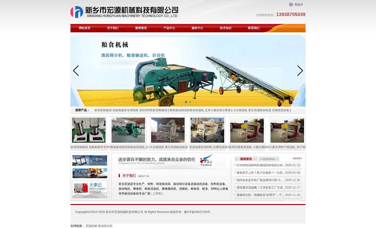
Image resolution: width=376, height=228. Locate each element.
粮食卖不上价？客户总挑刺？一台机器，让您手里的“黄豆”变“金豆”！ (269, 172)
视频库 (298, 4)
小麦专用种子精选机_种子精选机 (287, 147)
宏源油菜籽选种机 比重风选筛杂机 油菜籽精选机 (207, 147)
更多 (297, 158)
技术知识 (225, 28)
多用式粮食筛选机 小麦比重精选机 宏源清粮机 (247, 147)
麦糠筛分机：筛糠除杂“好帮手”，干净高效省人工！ (269, 195)
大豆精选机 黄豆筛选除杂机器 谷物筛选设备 (261, 110)
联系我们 (253, 28)
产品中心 (169, 28)
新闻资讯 (141, 28)
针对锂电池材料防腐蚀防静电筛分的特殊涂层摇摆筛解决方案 (269, 165)
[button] (186, 102)
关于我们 (112, 28)
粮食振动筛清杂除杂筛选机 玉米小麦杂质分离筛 (201, 110)
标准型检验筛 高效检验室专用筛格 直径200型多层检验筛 (130, 110)
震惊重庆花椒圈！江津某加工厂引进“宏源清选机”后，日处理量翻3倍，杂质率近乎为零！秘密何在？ (269, 187)
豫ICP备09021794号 (197, 212)
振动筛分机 (105, 226)
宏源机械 (91, 226)
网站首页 (84, 28)
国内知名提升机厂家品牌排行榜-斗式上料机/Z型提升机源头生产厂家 (269, 180)
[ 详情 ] (157, 193)
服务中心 (197, 28)
